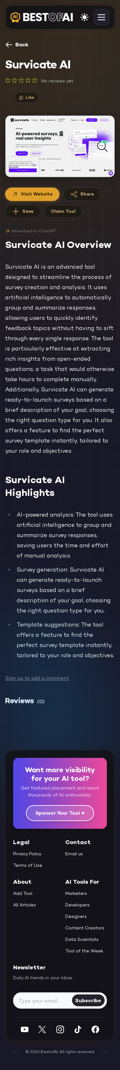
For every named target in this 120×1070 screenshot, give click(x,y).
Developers (77, 905)
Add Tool (22, 893)
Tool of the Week (84, 951)
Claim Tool (63, 211)
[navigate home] (42, 17)
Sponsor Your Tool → (60, 813)
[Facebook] (95, 1029)
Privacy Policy (27, 854)
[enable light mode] (84, 17)
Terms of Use (27, 865)
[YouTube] (24, 1029)
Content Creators (84, 928)
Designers (76, 916)
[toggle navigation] (101, 17)
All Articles (24, 905)
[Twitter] (42, 1029)
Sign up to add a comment (37, 678)
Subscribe (88, 1000)
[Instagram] (60, 1029)
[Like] (26, 97)
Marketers (76, 893)
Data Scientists (82, 939)
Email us (74, 854)
